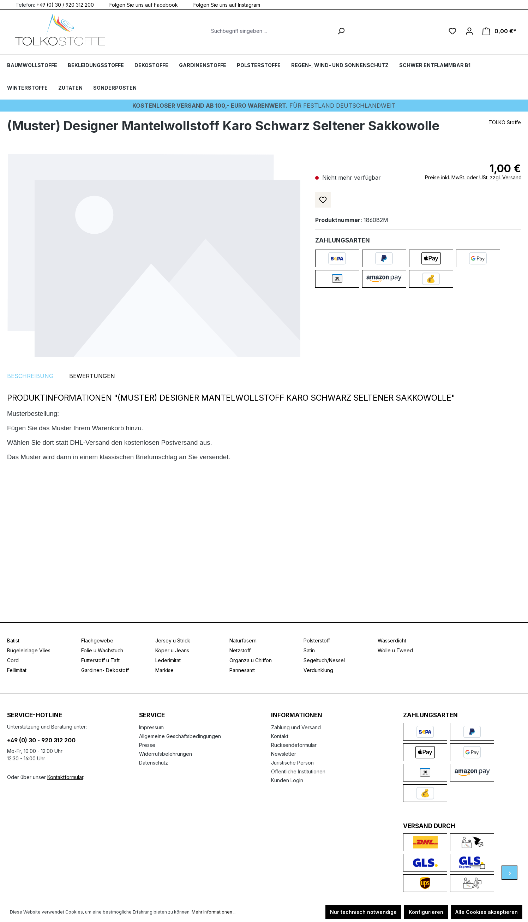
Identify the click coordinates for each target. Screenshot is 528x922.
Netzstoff (240, 650)
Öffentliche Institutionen (298, 771)
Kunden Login (287, 780)
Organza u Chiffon (250, 660)
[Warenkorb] (499, 31)
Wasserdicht (392, 640)
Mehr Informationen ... (214, 912)
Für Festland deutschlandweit (264, 105)
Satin (309, 650)
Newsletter (283, 754)
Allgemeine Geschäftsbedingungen (180, 736)
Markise (164, 670)
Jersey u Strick (172, 640)
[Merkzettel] (452, 31)
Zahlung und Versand (296, 727)
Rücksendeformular (294, 745)
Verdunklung (318, 670)
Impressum (151, 727)
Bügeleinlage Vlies (28, 650)
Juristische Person (292, 763)
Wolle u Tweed (395, 650)
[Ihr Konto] (469, 31)
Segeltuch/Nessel (324, 660)
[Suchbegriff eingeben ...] (270, 31)
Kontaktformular (65, 777)
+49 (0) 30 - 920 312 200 (41, 740)
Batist (13, 640)
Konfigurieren (426, 912)
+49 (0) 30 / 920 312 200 (65, 4)
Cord (13, 660)
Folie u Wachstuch (102, 650)
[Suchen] (341, 31)
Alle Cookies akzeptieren (486, 912)
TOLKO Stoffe (504, 122)
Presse (147, 745)
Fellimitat (16, 670)
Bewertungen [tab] (92, 375)
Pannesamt (242, 670)
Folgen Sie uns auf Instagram (222, 4)
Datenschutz (153, 763)
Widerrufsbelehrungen (165, 754)
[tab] (30, 376)
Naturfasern (243, 640)
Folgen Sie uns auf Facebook (139, 4)
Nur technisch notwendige (363, 912)
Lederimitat (168, 660)
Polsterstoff (317, 640)
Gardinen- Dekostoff (105, 670)
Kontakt (279, 736)
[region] (154, 255)
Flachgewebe (97, 640)
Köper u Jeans (172, 650)
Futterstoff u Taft (100, 660)
